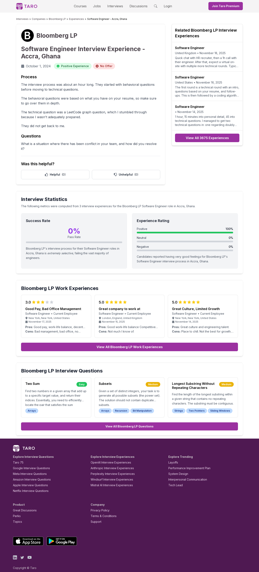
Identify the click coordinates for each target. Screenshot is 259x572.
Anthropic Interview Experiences (109, 463)
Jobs (98, 6)
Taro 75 (17, 457)
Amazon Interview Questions (29, 474)
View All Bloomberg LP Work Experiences (130, 342)
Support (95, 517)
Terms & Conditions (102, 511)
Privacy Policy (99, 505)
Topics (16, 517)
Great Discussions (23, 505)
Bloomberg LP (50, 19)
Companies (34, 19)
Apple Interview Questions (28, 480)
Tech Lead (174, 480)
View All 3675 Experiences (207, 138)
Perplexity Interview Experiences (109, 469)
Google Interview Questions (29, 463)
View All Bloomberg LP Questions (129, 422)
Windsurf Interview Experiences (109, 474)
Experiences (67, 19)
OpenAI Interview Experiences (108, 457)
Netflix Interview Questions (29, 486)
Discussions (135, 6)
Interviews (114, 6)
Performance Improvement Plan (186, 463)
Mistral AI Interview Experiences (109, 480)
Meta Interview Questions (27, 469)
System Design (176, 469)
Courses (84, 6)
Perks (16, 511)
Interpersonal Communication (185, 474)
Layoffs (172, 457)
